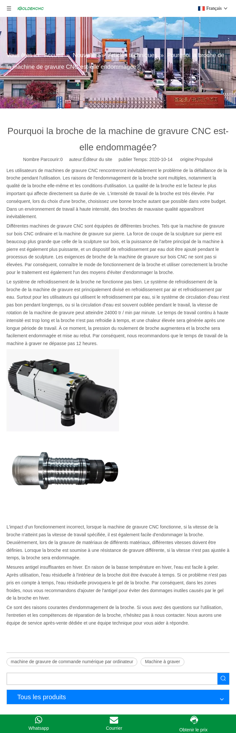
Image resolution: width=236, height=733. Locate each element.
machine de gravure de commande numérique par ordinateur (72, 661)
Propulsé (204, 159)
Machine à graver (162, 661)
